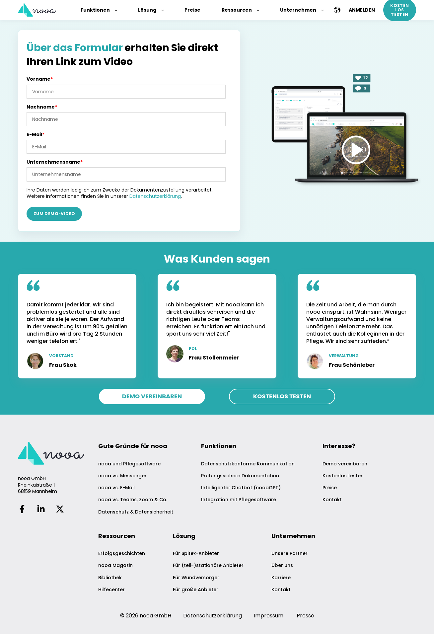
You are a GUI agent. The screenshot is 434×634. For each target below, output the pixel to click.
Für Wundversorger (196, 578)
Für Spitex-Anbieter (196, 553)
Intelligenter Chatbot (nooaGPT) (241, 488)
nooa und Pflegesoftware (129, 464)
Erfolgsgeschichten (121, 553)
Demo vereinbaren (345, 464)
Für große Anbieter (195, 590)
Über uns (282, 565)
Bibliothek (110, 578)
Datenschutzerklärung (155, 196)
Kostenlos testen (343, 476)
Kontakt (332, 500)
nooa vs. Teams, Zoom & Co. (132, 500)
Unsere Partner (289, 553)
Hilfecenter (111, 590)
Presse (305, 615)
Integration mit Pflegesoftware (238, 500)
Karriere (281, 578)
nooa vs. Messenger (122, 476)
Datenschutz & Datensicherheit (135, 512)
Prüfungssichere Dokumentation (240, 476)
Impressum (268, 615)
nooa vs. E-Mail (116, 488)
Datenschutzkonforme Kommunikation (248, 464)
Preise (330, 488)
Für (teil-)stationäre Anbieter (208, 565)
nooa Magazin (115, 565)
